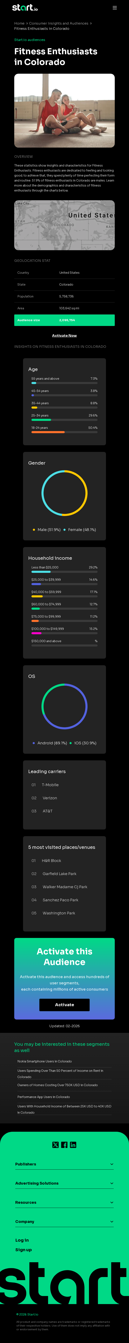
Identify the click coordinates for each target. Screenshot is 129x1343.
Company (24, 1221)
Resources (25, 1202)
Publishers (25, 1164)
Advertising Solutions (36, 1183)
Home (19, 23)
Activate (64, 1004)
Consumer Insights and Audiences (58, 23)
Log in (22, 1240)
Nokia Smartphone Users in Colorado (44, 1061)
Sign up (23, 1249)
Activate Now (64, 335)
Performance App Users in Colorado (43, 1097)
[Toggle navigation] (114, 7)
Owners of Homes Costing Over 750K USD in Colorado (57, 1085)
